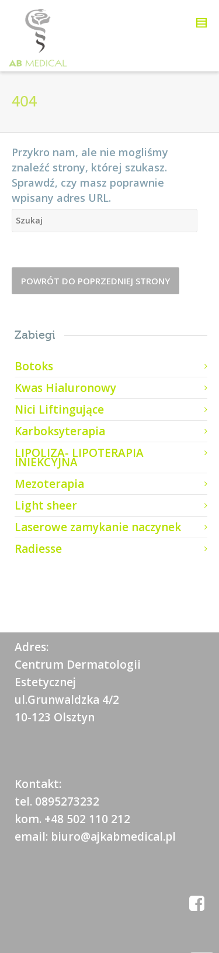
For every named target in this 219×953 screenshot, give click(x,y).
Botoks (34, 366)
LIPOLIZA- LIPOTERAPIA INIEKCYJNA (79, 457)
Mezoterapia (49, 483)
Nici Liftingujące (59, 409)
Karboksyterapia (60, 431)
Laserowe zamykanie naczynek (98, 527)
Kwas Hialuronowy (65, 387)
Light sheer (46, 505)
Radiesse (38, 548)
